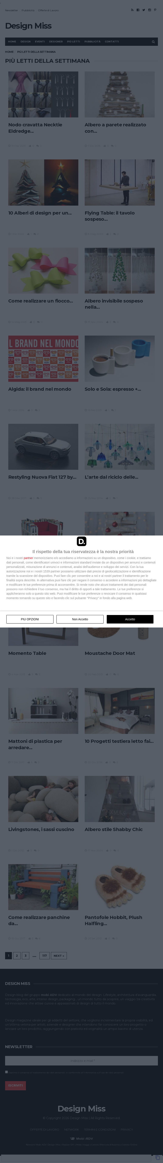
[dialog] (81, 582)
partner (28, 558)
